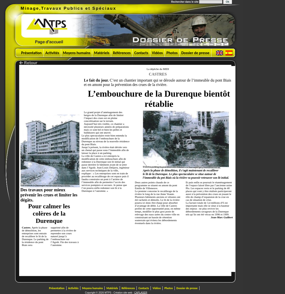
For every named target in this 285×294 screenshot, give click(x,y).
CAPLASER (140, 292)
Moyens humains (77, 52)
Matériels (101, 52)
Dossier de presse (195, 52)
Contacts (141, 52)
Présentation (31, 52)
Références (122, 52)
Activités (52, 52)
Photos (172, 52)
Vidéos (157, 52)
